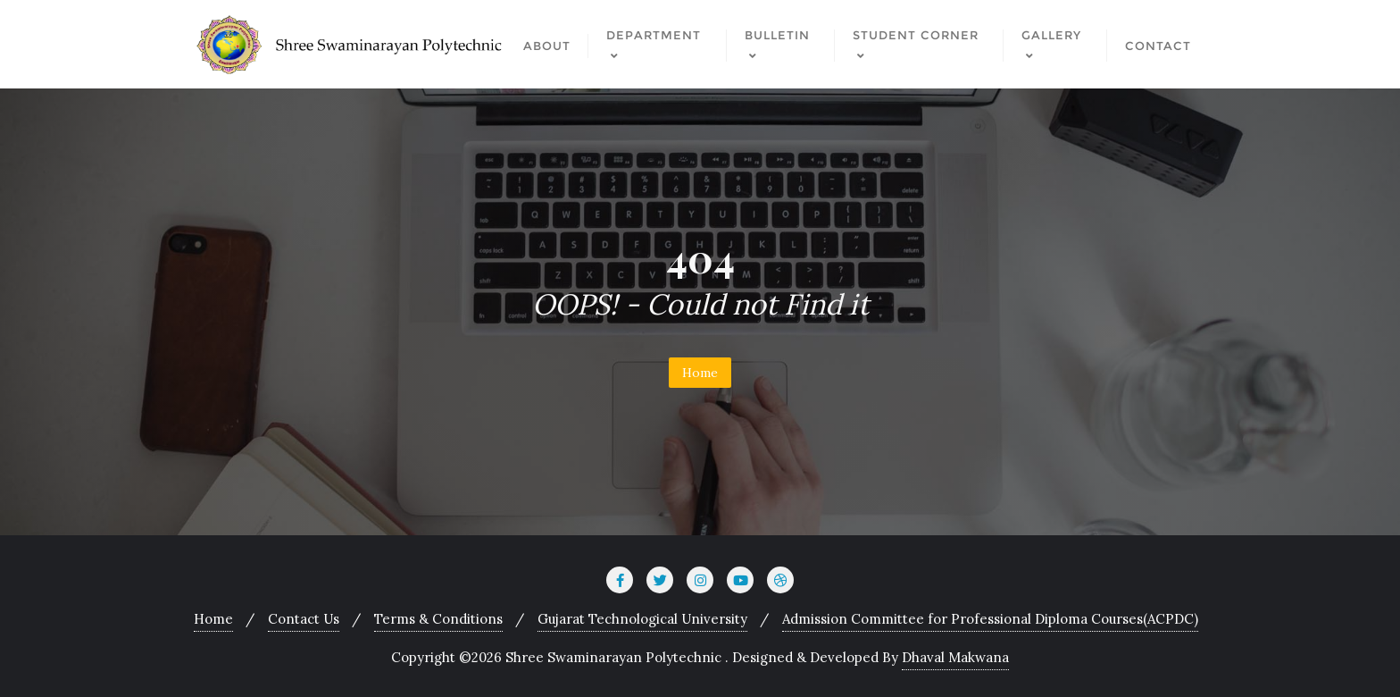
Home (700, 373)
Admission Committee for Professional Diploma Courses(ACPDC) (990, 618)
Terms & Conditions (438, 618)
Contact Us (303, 618)
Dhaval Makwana (955, 657)
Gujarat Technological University (642, 618)
